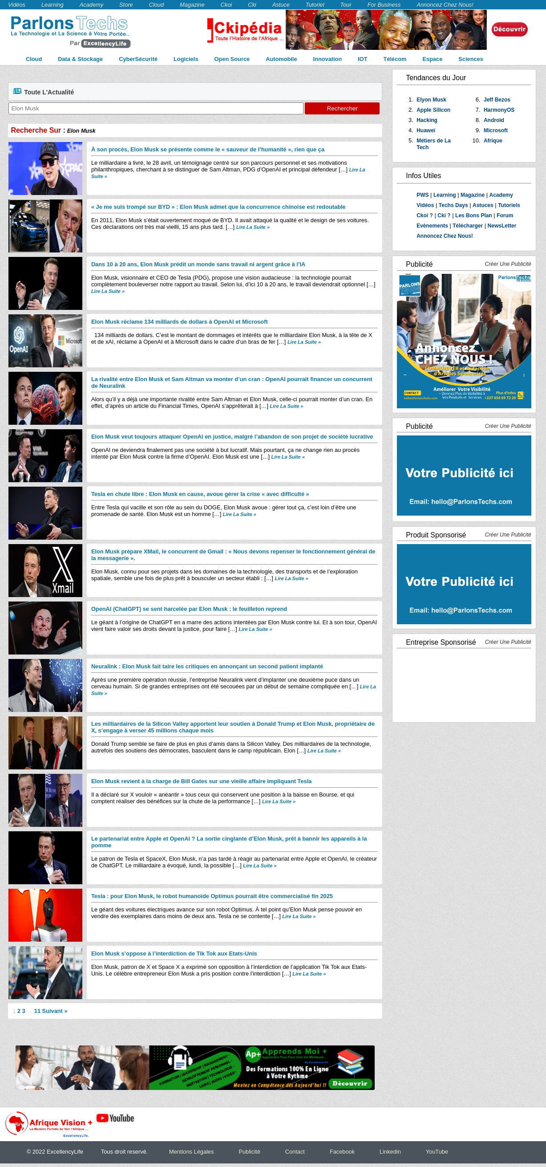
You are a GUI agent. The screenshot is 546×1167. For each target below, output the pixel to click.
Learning (52, 4)
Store (126, 4)
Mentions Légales (191, 1151)
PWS (423, 195)
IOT (362, 59)
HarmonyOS (499, 110)
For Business (384, 4)
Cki (252, 4)
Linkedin (390, 1151)
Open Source (232, 59)
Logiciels (186, 59)
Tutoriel (315, 4)
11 (37, 1011)
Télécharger (468, 226)
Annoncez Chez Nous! (445, 4)
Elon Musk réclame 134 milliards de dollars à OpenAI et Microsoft (179, 321)
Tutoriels (509, 205)
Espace (433, 59)
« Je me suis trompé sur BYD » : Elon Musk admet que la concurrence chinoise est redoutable (218, 206)
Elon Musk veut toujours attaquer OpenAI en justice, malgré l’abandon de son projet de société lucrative (232, 436)
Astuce (281, 4)
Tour (346, 4)
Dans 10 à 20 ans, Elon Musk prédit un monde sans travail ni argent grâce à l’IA (198, 264)
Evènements (433, 226)
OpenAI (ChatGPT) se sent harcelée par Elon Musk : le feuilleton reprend (189, 609)
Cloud (156, 4)
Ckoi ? (425, 215)
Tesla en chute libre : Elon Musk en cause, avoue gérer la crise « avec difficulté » (200, 494)
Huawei (426, 130)
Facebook (342, 1151)
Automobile (281, 59)
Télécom (395, 59)
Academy (91, 4)
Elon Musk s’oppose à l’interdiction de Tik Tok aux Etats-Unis (174, 953)
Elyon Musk (431, 100)
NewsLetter (502, 226)
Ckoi (226, 4)
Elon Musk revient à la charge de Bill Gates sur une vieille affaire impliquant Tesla (201, 781)
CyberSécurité (138, 59)
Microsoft (496, 130)
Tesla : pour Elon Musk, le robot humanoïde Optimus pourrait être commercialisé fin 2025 (212, 896)
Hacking (427, 120)
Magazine (192, 4)
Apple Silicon (433, 110)
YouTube (437, 1151)
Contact (295, 1151)
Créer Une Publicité (508, 264)
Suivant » (55, 1011)
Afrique (493, 141)
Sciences (470, 59)
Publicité (249, 1151)
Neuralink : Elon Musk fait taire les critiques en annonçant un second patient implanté (207, 666)
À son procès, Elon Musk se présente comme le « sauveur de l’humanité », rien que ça (207, 149)
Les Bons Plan (473, 215)
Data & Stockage (80, 59)
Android (494, 120)
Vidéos (16, 4)
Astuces (483, 205)
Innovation (327, 59)
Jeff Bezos (497, 100)
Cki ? (443, 215)
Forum (505, 215)
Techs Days (453, 205)
